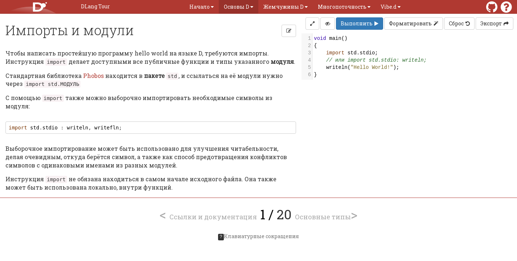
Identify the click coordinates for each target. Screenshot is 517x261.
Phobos (93, 75)
